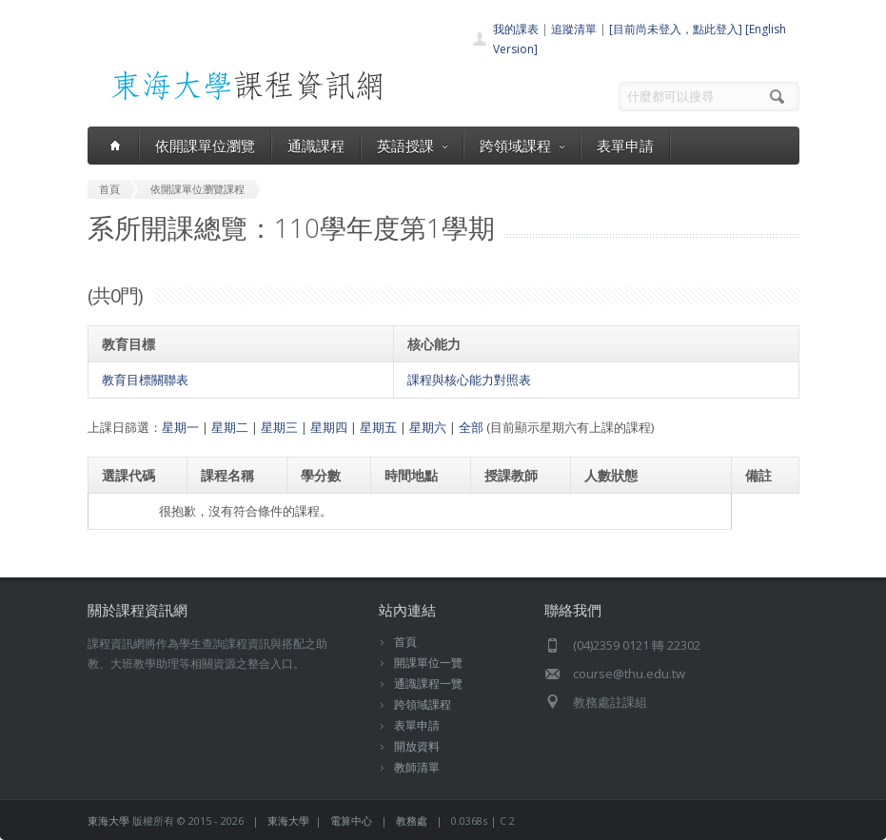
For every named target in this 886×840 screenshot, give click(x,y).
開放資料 (417, 746)
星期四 (328, 427)
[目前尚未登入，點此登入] (675, 29)
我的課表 (516, 29)
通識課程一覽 (428, 683)
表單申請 (625, 145)
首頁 (405, 642)
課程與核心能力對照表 (469, 379)
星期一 (180, 427)
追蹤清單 (574, 29)
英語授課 (412, 145)
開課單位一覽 (428, 662)
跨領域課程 (522, 145)
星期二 (229, 427)
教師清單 (417, 767)
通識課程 (316, 145)
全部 (471, 427)
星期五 (378, 427)
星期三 (279, 427)
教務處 (411, 820)
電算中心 (351, 820)
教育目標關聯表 (145, 379)
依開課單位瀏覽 (205, 145)
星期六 (427, 427)
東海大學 (108, 820)
